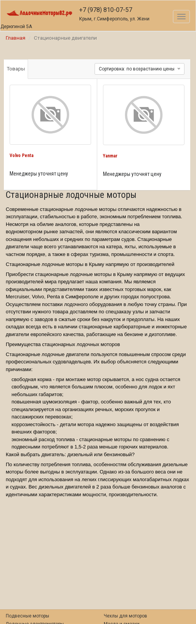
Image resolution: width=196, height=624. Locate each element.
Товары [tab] (16, 69)
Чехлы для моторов (125, 616)
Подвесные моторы (27, 616)
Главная (15, 38)
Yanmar (110, 156)
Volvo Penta (21, 155)
